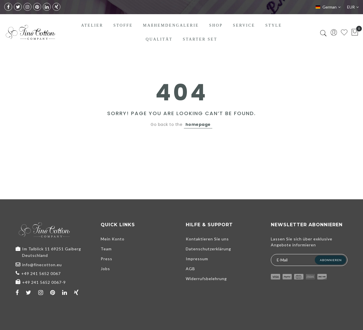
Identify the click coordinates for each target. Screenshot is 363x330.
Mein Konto (112, 238)
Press (106, 258)
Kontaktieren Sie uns (207, 238)
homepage (198, 124)
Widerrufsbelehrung (206, 278)
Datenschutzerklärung (208, 248)
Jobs (105, 268)
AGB (190, 268)
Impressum (197, 258)
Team (106, 248)
